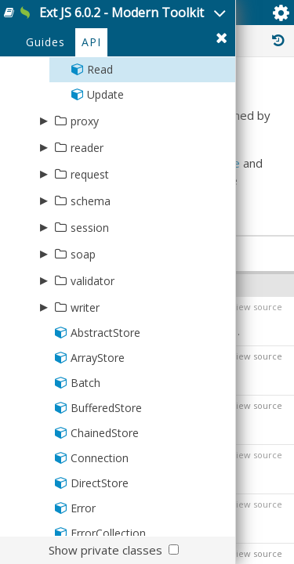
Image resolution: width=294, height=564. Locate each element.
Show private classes (105, 550)
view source (256, 307)
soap (83, 254)
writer (85, 307)
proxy (85, 121)
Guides (45, 41)
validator (92, 280)
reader (87, 147)
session (90, 227)
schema (91, 200)
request (90, 174)
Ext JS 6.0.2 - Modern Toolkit (121, 12)
